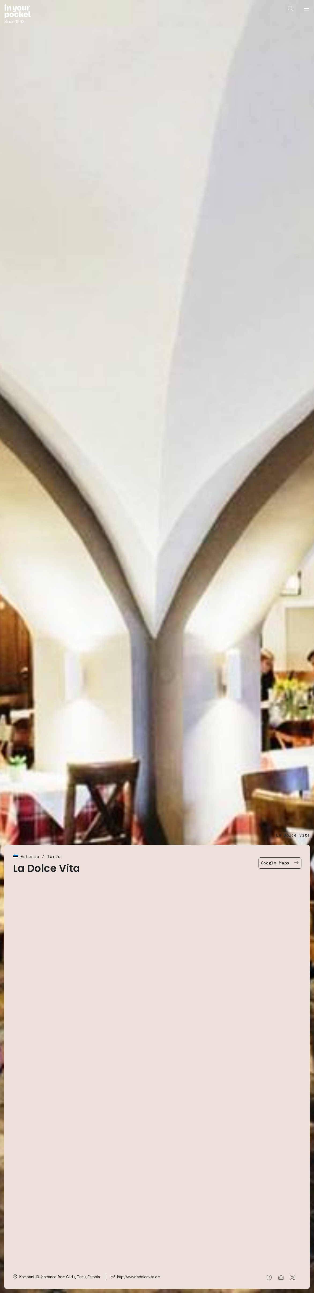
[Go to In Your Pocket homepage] (17, 14)
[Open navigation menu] (306, 8)
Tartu (54, 856)
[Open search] (290, 8)
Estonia (29, 856)
